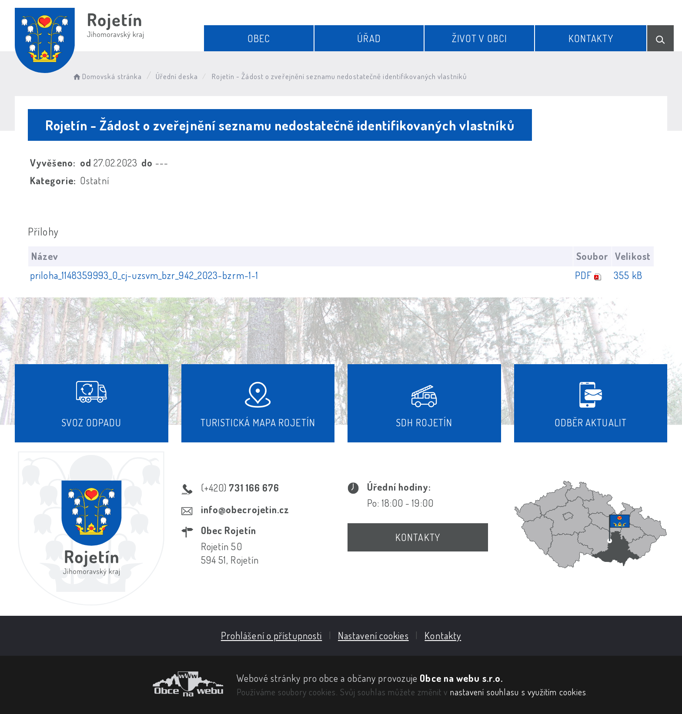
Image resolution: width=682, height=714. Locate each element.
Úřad (369, 38)
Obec (258, 38)
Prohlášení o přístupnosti (271, 635)
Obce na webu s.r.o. (461, 678)
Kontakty (590, 38)
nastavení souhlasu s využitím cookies (518, 691)
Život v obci (479, 38)
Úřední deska (177, 76)
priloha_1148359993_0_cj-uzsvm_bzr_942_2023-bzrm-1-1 (144, 275)
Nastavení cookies (373, 635)
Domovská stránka (107, 76)
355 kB (628, 275)
